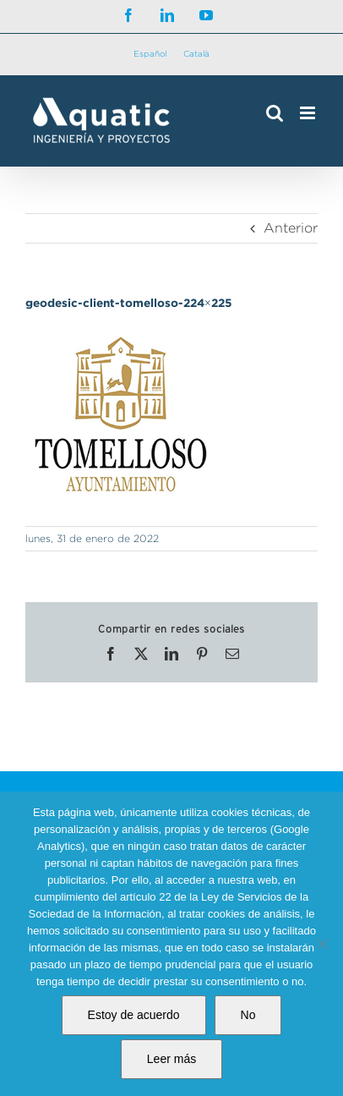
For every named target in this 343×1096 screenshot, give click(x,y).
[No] (321, 943)
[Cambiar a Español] (150, 54)
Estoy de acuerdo (134, 1015)
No (248, 1015)
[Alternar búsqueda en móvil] (274, 113)
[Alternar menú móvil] (309, 113)
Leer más (171, 1059)
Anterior (291, 228)
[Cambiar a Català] (196, 54)
